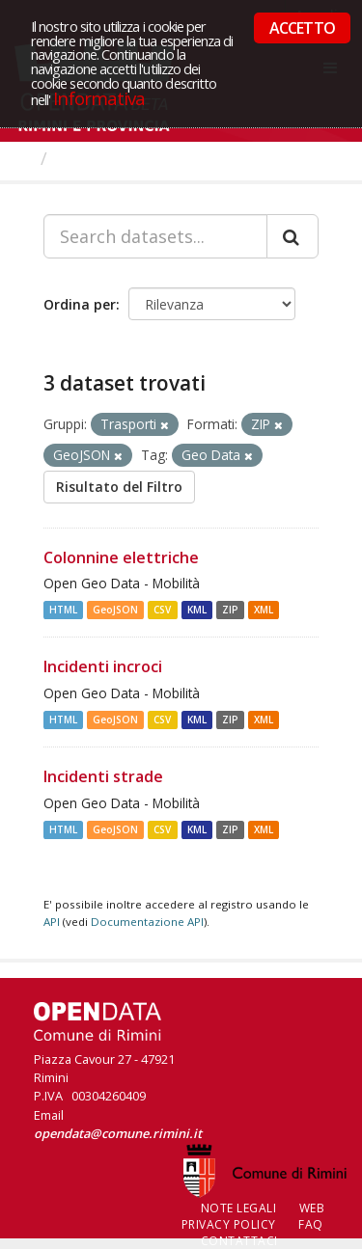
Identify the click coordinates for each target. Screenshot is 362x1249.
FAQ (310, 1224)
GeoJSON (115, 609)
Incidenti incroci (102, 666)
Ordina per (79, 304)
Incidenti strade (103, 776)
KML (197, 609)
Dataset (91, 158)
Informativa (99, 98)
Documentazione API (147, 921)
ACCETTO (302, 28)
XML (263, 609)
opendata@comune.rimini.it (118, 1133)
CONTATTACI (239, 1241)
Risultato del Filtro (119, 486)
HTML (63, 609)
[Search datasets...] (155, 236)
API (51, 921)
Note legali (239, 1208)
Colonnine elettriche (121, 557)
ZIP (230, 609)
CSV (162, 609)
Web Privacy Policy (253, 1216)
